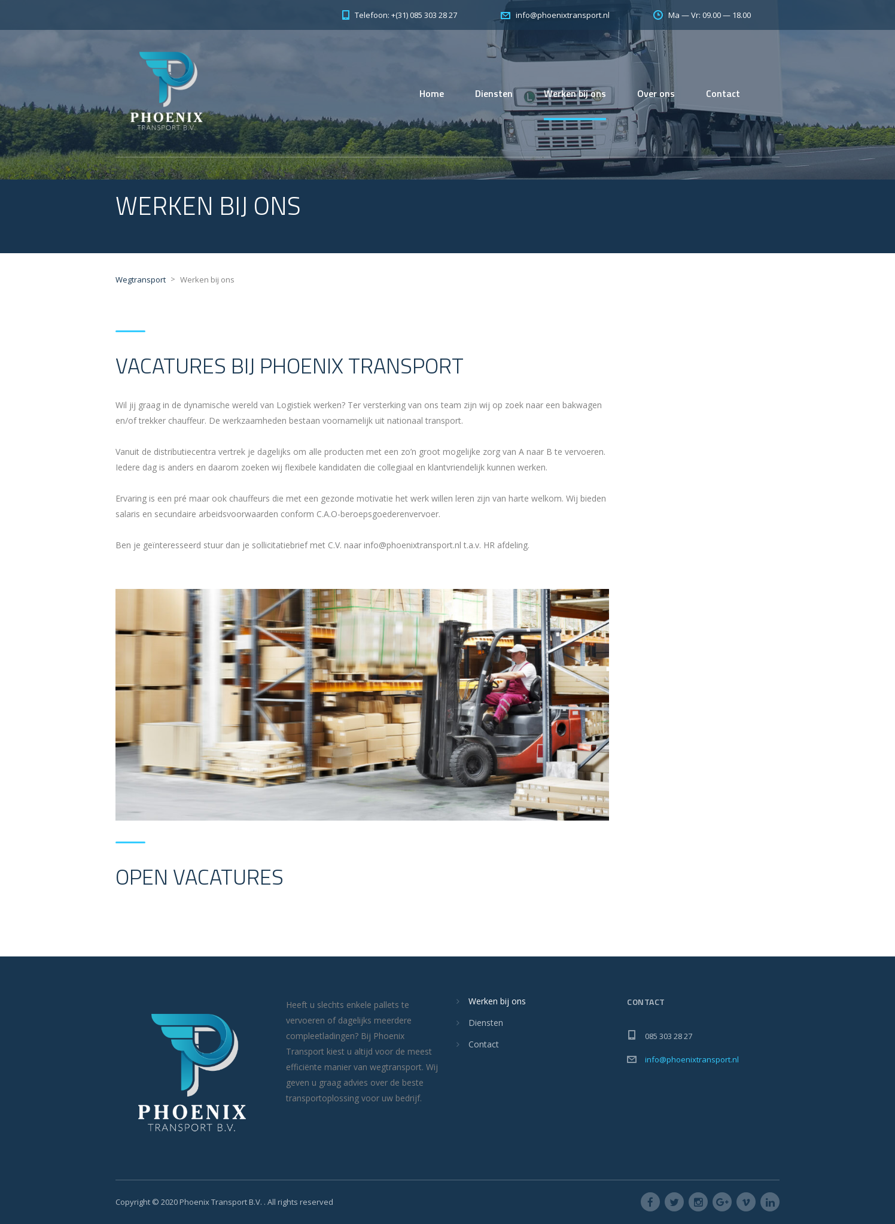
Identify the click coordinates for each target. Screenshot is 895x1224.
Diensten (494, 93)
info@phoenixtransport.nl (692, 1059)
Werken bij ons (575, 93)
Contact (723, 93)
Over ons (656, 93)
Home (431, 93)
